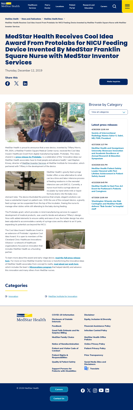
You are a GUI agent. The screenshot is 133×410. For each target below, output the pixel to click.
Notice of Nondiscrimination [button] (65, 344)
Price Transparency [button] (93, 355)
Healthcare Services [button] (32, 6)
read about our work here (66, 264)
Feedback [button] (56, 326)
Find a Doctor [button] (47, 6)
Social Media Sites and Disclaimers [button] (95, 363)
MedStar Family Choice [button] (63, 337)
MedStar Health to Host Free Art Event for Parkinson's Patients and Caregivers (107, 189)
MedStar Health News (53, 19)
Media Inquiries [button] (113, 81)
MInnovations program (40, 267)
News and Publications (31, 19)
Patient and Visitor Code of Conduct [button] (65, 349)
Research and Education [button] (89, 6)
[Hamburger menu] (127, 6)
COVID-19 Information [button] (63, 314)
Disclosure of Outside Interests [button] (62, 320)
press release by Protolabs (28, 157)
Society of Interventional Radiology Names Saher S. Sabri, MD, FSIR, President (107, 136)
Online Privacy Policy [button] (94, 344)
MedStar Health (12, 19)
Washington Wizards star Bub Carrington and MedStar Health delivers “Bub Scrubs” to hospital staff (107, 205)
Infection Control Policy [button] (95, 330)
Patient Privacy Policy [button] (95, 348)
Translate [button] (94, 368)
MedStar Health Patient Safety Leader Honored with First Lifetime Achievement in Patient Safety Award (107, 172)
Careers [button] (104, 6)
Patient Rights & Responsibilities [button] (60, 356)
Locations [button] (60, 6)
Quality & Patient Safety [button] (63, 361)
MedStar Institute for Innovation (62, 296)
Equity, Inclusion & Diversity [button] (97, 319)
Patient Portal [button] (72, 6)
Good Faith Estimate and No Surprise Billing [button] (65, 331)
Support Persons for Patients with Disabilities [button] (64, 369)
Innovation (13, 296)
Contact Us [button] (59, 398)
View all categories (100, 112)
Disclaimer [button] (89, 314)
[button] (117, 6)
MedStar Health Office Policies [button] (95, 338)
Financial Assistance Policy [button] (97, 326)
